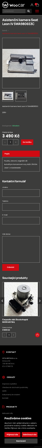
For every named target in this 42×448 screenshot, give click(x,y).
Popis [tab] (7, 154)
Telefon (5, 201)
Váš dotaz (6, 234)
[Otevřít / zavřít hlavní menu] (37, 11)
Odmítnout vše (29, 434)
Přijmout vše (12, 434)
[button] (37, 335)
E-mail (4, 215)
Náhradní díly (7, 413)
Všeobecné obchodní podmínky (15, 387)
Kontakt (5, 398)
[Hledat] (28, 11)
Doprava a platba (9, 384)
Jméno (5, 187)
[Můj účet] (32, 5)
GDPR (4, 391)
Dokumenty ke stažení (11, 394)
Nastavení (21, 441)
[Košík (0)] (37, 4)
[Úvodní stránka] (13, 5)
